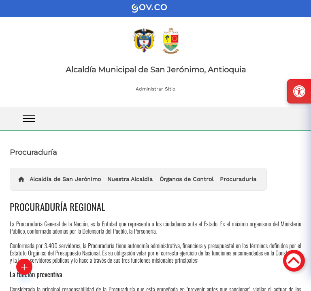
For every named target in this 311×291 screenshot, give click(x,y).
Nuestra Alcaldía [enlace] (130, 179)
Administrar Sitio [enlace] (155, 89)
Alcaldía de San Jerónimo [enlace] (65, 179)
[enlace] (155, 8)
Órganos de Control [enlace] (186, 179)
